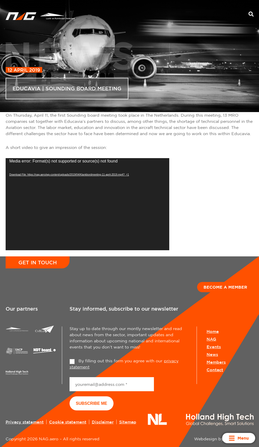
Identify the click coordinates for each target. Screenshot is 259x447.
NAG (211, 339)
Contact (215, 369)
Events (214, 346)
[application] (87, 204)
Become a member (225, 287)
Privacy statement (25, 422)
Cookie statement (67, 422)
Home (213, 331)
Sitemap (127, 422)
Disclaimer (103, 422)
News (212, 354)
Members (216, 362)
